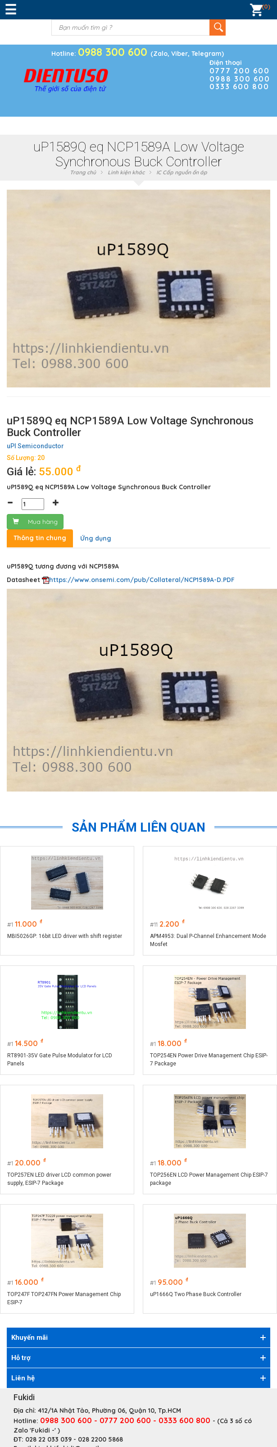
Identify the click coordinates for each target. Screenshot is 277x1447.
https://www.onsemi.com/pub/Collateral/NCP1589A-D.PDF (142, 580)
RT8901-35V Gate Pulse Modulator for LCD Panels (59, 1059)
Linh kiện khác (126, 172)
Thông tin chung (40, 538)
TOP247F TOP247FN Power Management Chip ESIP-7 (64, 1298)
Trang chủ (83, 172)
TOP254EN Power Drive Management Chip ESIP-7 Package (209, 1059)
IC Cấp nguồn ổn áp (181, 172)
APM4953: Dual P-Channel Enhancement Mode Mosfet (208, 940)
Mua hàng (35, 522)
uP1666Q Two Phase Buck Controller (196, 1294)
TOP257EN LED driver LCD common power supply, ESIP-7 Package (59, 1179)
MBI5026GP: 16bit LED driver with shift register (64, 936)
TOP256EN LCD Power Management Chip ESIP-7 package (209, 1179)
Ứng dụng (95, 538)
